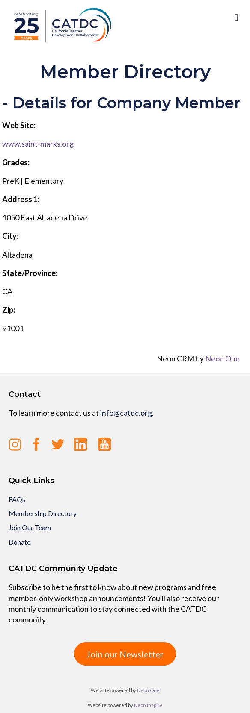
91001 (13, 328)
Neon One (222, 358)
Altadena (17, 254)
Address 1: (20, 199)
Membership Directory (43, 513)
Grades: (16, 162)
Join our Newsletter (125, 654)
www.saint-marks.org (38, 143)
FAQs (17, 499)
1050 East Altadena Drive (44, 217)
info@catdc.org (126, 412)
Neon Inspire (148, 705)
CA (7, 291)
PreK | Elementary (32, 180)
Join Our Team (30, 527)
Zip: (8, 309)
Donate (19, 542)
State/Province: (29, 273)
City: (10, 236)
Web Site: (19, 125)
